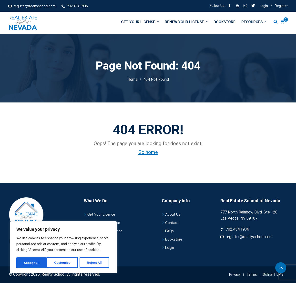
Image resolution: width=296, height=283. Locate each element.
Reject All (64, 263)
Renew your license (187, 22)
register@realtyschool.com (35, 6)
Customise (32, 263)
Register (281, 6)
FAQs (169, 231)
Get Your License (140, 22)
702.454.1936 (77, 6)
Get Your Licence (101, 214)
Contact (172, 223)
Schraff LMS (273, 274)
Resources (253, 22)
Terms (251, 274)
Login (264, 6)
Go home (148, 152)
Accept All (95, 263)
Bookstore (224, 22)
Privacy (235, 274)
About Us (172, 214)
